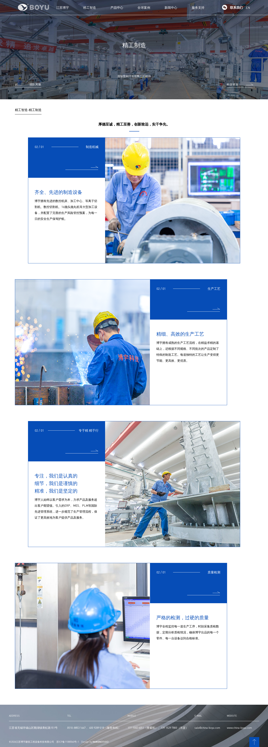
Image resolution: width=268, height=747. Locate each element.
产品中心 (116, 7)
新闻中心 (170, 7)
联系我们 (236, 7)
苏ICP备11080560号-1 (67, 742)
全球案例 (143, 7)
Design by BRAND (95, 742)
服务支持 (198, 7)
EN (248, 7)
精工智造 (89, 7)
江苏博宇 (62, 7)
